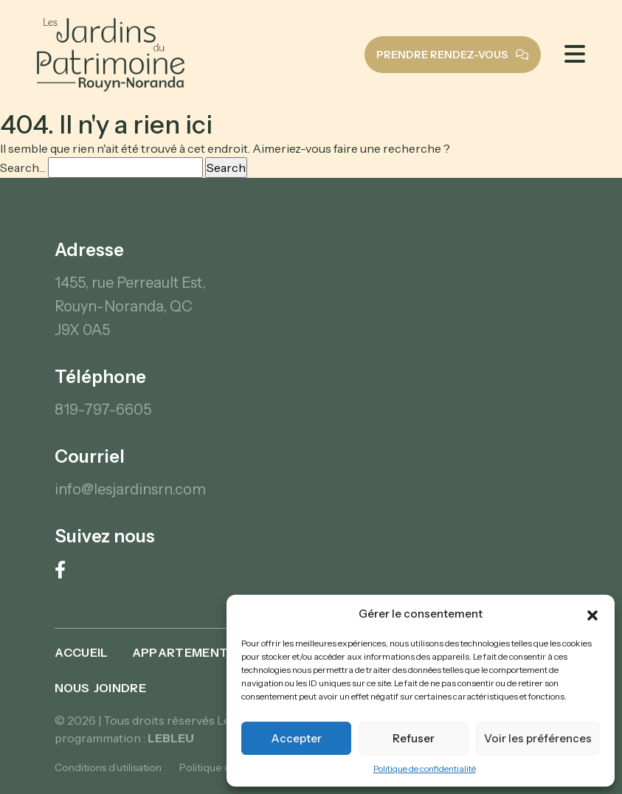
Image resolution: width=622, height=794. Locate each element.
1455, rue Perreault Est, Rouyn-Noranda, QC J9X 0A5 (130, 306)
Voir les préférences (538, 738)
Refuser (414, 738)
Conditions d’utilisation (108, 767)
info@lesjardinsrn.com (130, 489)
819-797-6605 (103, 409)
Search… (23, 167)
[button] (592, 614)
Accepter (296, 738)
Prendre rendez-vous (452, 54)
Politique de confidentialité (424, 768)
